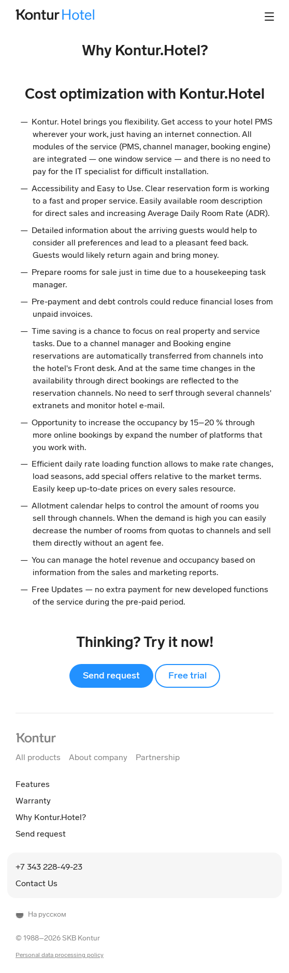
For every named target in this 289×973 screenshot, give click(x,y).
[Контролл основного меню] (269, 16)
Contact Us (36, 883)
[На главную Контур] (36, 737)
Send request (111, 675)
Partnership (158, 757)
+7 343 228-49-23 (49, 867)
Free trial (187, 675)
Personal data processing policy (60, 955)
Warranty (33, 801)
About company (98, 757)
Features (33, 784)
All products (38, 757)
